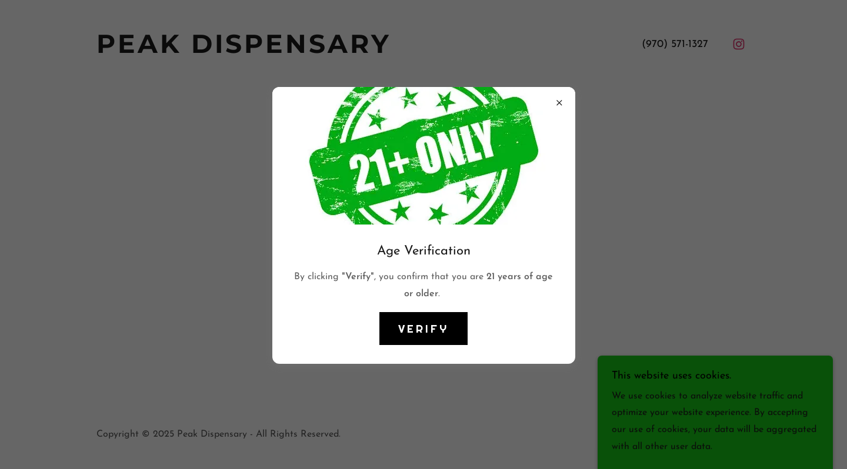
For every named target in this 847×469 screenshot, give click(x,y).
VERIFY (423, 328)
